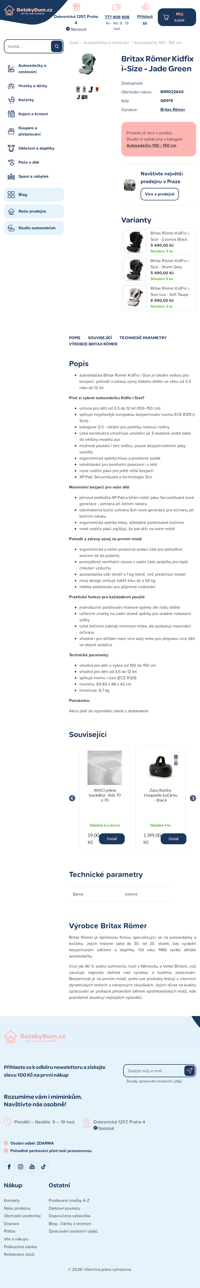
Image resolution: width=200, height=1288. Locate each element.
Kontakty (12, 1200)
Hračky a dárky (32, 86)
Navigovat (78, 28)
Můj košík (179, 17)
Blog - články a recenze (70, 1223)
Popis (74, 337)
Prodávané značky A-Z (69, 1200)
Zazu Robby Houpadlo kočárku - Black (160, 795)
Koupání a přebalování (29, 131)
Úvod (74, 42)
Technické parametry (143, 337)
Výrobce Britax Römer (93, 343)
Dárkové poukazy (64, 1208)
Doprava (11, 1223)
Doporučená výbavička (69, 1216)
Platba (9, 1231)
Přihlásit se (145, 20)
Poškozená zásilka (20, 1246)
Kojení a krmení (33, 114)
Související (100, 337)
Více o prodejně (159, 194)
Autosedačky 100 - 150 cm (157, 42)
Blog (22, 195)
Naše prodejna (32, 211)
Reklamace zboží (19, 1254)
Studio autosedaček (37, 228)
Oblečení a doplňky (36, 148)
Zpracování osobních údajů (73, 1231)
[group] (105, 798)
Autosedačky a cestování (32, 68)
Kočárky (26, 100)
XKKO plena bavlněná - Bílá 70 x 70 (105, 795)
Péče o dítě (28, 162)
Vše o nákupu (16, 1239)
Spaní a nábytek (33, 176)
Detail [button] (112, 838)
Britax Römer (172, 109)
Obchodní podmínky (22, 1216)
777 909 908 (117, 17)
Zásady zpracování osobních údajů (154, 1080)
